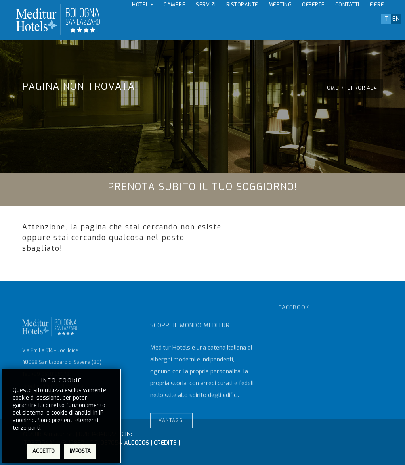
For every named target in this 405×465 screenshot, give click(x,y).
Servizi (206, 19)
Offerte (313, 19)
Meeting (280, 19)
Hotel (142, 19)
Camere (174, 19)
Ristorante (242, 19)
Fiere (377, 19)
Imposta (80, 451)
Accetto (43, 451)
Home (331, 88)
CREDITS (165, 443)
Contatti (347, 19)
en (396, 19)
